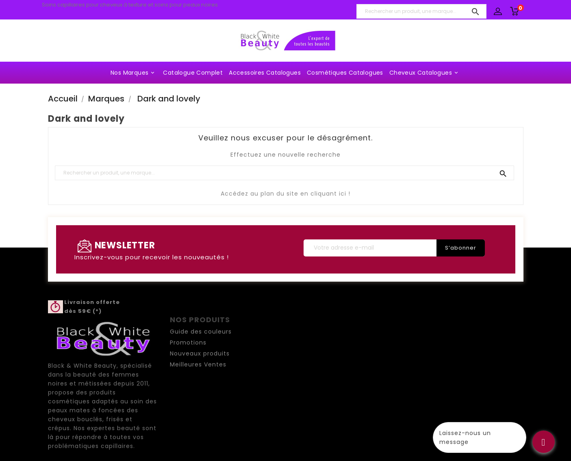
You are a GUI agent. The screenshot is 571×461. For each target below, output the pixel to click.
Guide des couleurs (201, 331)
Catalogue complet (193, 73)
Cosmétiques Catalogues (345, 73)
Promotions (188, 342)
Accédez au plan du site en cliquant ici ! (285, 194)
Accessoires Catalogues (265, 73)
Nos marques (134, 72)
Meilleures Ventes (198, 364)
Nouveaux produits (200, 353)
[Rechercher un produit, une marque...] (421, 11)
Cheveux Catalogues (424, 72)
